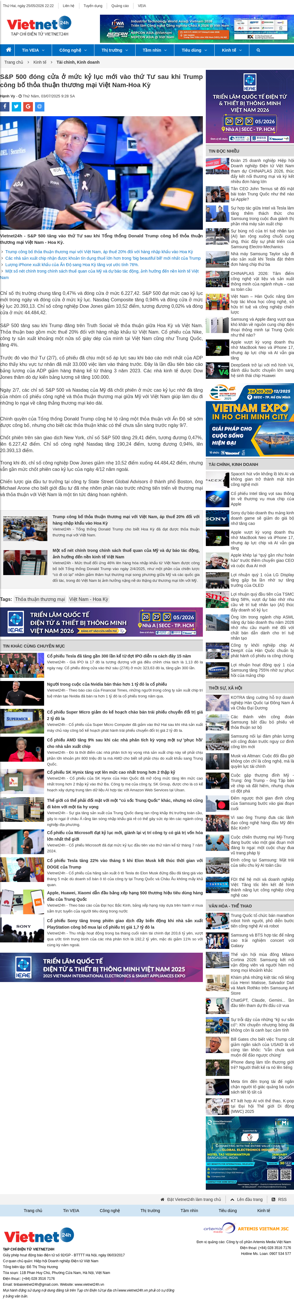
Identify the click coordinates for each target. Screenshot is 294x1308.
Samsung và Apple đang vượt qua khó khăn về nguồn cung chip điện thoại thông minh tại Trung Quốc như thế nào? (262, 327)
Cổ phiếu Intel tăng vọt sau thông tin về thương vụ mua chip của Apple (262, 498)
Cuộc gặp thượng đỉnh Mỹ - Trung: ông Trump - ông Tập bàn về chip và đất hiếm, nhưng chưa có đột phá (262, 783)
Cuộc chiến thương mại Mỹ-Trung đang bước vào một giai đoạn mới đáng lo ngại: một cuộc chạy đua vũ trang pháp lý (262, 845)
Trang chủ (13, 62)
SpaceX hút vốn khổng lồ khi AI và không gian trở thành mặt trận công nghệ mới (262, 479)
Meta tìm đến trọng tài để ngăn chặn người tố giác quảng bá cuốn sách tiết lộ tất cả (262, 1086)
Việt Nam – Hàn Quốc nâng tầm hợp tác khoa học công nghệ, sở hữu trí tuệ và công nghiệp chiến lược (262, 304)
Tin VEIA (33, 50)
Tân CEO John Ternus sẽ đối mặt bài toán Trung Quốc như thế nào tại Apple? (262, 194)
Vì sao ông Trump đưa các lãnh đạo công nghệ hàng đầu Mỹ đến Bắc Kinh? (262, 822)
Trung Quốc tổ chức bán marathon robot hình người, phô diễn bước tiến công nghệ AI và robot (262, 920)
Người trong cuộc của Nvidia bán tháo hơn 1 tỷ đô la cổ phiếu (107, 684)
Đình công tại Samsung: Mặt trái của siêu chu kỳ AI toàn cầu (262, 863)
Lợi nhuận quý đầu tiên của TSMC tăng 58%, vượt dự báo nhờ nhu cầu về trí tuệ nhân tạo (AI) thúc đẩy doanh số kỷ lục (262, 602)
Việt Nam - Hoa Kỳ (88, 599)
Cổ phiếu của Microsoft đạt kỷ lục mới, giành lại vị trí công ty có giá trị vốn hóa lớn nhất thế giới (125, 835)
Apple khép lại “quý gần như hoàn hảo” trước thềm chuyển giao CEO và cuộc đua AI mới (262, 560)
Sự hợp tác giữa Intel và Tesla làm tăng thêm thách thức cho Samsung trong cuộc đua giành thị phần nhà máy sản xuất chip (262, 216)
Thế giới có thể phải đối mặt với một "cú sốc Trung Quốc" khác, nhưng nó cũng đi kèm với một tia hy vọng (125, 803)
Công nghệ (72, 50)
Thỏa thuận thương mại (40, 599)
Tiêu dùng (194, 50)
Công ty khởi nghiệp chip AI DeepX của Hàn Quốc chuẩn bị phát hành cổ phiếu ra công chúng (262, 650)
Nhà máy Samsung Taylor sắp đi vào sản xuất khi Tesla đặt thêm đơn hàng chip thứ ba (262, 259)
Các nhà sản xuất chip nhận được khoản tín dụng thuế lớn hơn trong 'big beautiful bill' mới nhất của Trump (103, 258)
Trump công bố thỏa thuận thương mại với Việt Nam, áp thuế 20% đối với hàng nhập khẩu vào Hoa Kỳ (99, 251)
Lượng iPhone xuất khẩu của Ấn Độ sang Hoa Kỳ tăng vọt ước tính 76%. (72, 264)
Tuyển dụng (93, 6)
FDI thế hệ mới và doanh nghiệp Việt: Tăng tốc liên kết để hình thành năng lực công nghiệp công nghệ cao (262, 887)
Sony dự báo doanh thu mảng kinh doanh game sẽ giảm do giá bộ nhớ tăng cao (262, 518)
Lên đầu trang (250, 1199)
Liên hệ (69, 6)
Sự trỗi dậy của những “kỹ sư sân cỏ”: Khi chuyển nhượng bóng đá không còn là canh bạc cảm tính (262, 1024)
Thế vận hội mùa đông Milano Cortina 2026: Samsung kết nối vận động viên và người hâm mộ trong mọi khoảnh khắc (262, 962)
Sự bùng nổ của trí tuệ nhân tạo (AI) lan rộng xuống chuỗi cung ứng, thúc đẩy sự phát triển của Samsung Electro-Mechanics (262, 239)
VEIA (142, 6)
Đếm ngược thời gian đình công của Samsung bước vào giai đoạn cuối (262, 803)
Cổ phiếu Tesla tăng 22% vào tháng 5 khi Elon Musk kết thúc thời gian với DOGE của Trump (125, 863)
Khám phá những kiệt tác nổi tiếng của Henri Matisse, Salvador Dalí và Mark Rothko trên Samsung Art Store (262, 985)
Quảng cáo (120, 6)
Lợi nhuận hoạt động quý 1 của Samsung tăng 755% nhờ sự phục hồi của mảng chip (262, 670)
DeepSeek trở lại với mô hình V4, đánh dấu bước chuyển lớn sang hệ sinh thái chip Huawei (262, 370)
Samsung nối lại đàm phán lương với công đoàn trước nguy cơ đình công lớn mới (262, 741)
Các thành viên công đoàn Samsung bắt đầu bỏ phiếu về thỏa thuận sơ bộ (262, 722)
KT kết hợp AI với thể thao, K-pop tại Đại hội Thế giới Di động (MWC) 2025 (262, 1106)
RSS (282, 1199)
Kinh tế (232, 50)
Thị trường (115, 50)
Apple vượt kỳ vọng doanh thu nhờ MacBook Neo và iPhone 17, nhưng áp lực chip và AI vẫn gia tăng (262, 350)
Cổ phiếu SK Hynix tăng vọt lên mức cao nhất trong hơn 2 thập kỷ (111, 772)
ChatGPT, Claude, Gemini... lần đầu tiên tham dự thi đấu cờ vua (262, 1003)
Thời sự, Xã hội (225, 688)
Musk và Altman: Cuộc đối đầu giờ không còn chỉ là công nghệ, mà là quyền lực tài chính (262, 761)
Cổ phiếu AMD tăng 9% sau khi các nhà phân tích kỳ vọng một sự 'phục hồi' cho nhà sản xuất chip (125, 743)
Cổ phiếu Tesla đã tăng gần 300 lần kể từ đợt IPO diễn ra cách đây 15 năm (119, 656)
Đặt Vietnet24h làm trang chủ (194, 1199)
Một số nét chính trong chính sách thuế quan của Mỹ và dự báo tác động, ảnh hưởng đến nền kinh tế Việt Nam (126, 553)
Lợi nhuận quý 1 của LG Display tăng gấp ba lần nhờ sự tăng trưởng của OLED (262, 580)
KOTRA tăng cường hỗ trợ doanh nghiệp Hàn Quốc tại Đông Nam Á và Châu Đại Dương (262, 702)
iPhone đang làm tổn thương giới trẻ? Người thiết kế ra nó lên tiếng (262, 1065)
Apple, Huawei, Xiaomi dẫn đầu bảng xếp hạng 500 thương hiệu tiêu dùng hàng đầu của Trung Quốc (125, 896)
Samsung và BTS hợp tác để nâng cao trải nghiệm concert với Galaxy (262, 940)
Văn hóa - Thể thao (230, 906)
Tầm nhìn (155, 50)
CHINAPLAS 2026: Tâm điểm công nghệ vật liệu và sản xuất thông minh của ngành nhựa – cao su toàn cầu (262, 281)
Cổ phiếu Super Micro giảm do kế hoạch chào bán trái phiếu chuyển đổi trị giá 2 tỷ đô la (125, 715)
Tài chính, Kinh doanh (233, 464)
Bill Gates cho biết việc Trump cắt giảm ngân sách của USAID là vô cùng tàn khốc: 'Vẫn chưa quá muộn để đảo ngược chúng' (262, 1047)
